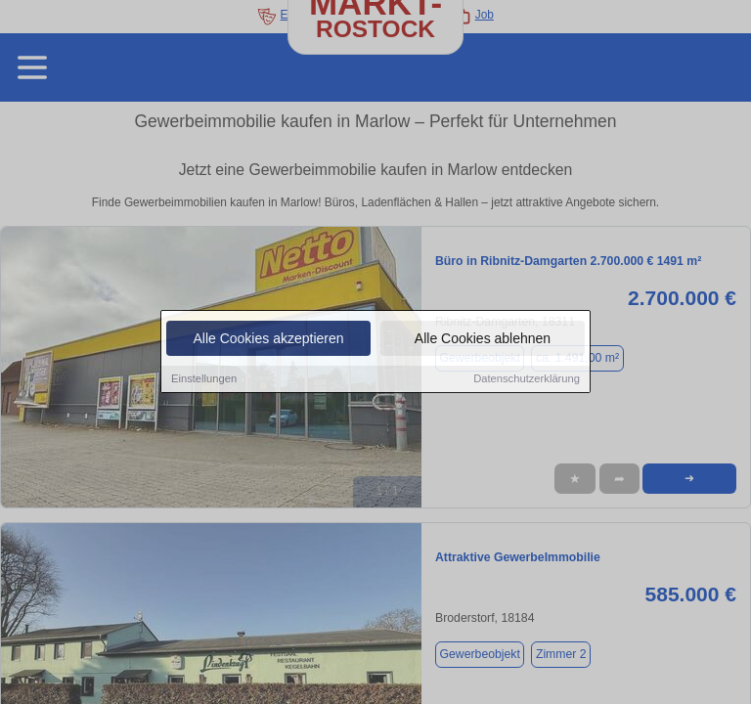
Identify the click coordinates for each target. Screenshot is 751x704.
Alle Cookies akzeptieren (268, 339)
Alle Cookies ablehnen (483, 339)
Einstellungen (204, 379)
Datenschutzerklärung (526, 379)
